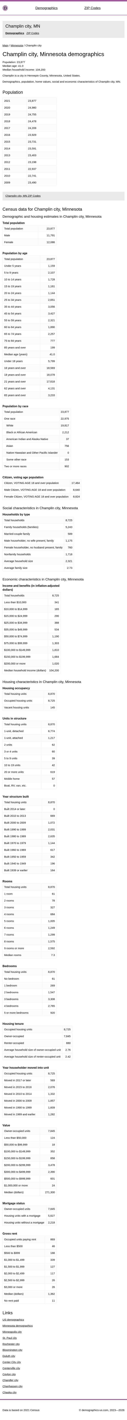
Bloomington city (12, 1349)
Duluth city (9, 1355)
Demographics (46, 8)
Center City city (12, 1362)
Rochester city (11, 1343)
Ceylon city (9, 1374)
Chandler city (10, 1380)
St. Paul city (10, 1337)
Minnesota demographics (18, 1325)
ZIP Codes (92, 8)
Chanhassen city (12, 1386)
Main (5, 45)
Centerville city (11, 1368)
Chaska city (10, 1392)
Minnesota (17, 45)
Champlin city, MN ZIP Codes (22, 195)
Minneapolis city (12, 1331)
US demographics (13, 1319)
